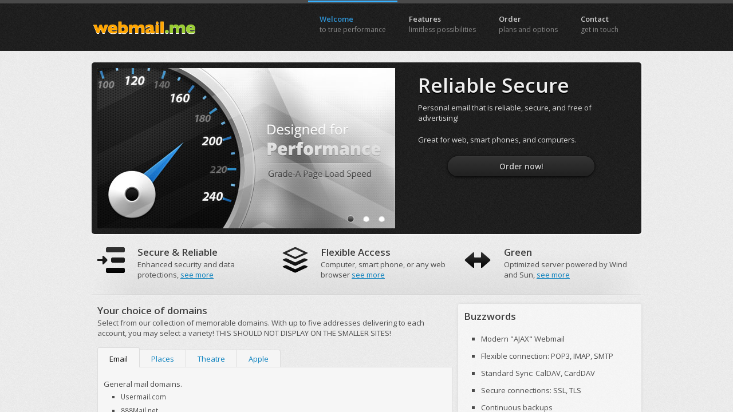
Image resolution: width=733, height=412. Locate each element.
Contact (599, 24)
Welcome (353, 24)
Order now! (521, 166)
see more (197, 275)
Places (162, 359)
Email (118, 359)
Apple (259, 359)
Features (442, 24)
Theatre (211, 359)
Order (528, 24)
